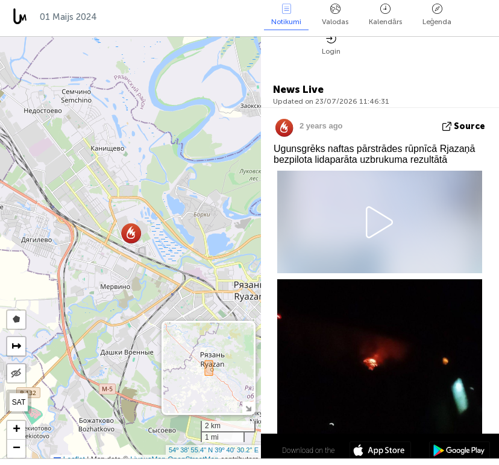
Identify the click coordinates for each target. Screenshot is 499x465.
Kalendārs (385, 15)
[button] (131, 233)
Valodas (335, 15)
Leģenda (437, 15)
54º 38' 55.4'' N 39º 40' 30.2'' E (214, 450)
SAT (18, 402)
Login (331, 44)
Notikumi (286, 15)
